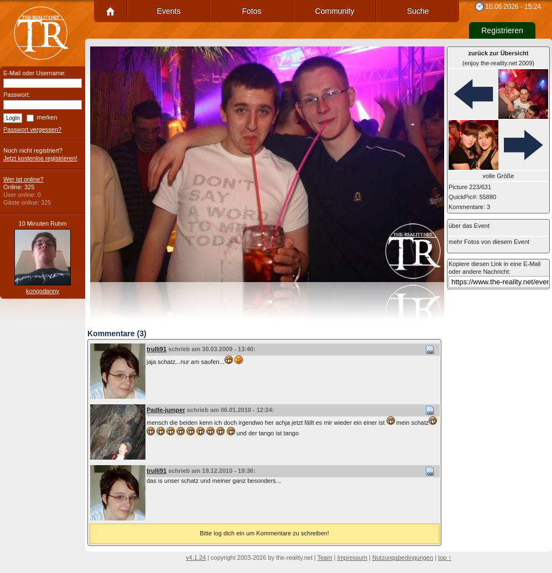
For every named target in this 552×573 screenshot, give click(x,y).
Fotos (251, 11)
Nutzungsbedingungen (402, 557)
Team (324, 557)
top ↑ (444, 557)
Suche (418, 11)
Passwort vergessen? (32, 129)
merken (47, 117)
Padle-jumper (166, 410)
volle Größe (498, 176)
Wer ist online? (23, 179)
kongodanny (42, 291)
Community (335, 11)
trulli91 (156, 349)
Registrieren (502, 30)
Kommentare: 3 (469, 207)
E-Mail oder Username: (34, 73)
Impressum (352, 557)
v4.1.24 (196, 557)
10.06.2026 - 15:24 (513, 7)
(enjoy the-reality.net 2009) (498, 58)
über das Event (469, 225)
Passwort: (16, 94)
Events (169, 11)
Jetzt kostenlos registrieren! (40, 158)
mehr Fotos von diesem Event (489, 241)
